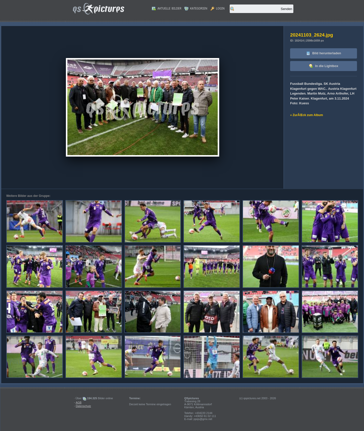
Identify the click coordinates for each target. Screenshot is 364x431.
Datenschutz (83, 405)
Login (217, 8)
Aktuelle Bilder (166, 8)
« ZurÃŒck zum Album (306, 115)
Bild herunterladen (323, 53)
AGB (78, 402)
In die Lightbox (323, 66)
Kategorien (195, 8)
